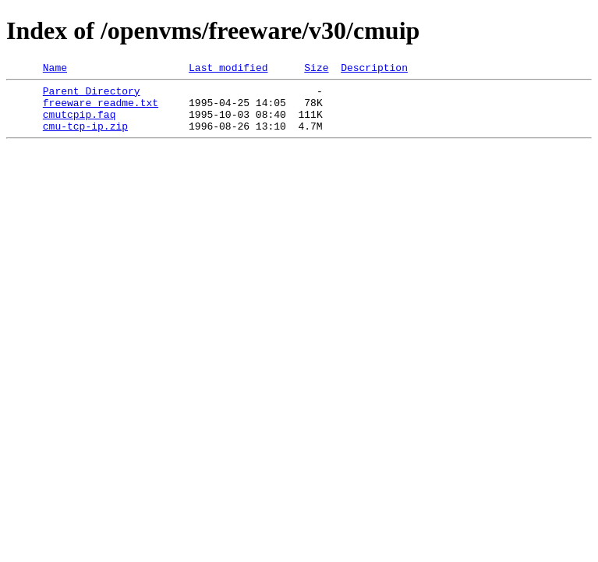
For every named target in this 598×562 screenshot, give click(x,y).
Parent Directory (91, 95)
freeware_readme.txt (100, 109)
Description (374, 69)
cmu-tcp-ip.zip (85, 137)
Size (316, 69)
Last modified (228, 69)
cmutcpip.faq (79, 123)
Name (55, 69)
